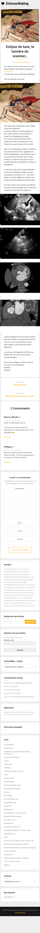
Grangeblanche (8, 823)
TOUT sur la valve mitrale (12, 861)
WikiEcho (7, 865)
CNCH (6, 775)
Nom (20, 523)
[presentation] (15, 545)
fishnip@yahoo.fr (9, 897)
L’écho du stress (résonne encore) (23, 697)
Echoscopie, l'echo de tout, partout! (15, 813)
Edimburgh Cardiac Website (12, 816)
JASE (5, 837)
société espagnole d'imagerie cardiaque (16, 858)
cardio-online (8, 764)
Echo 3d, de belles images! (12, 788)
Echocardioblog (17, 3)
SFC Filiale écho (9, 854)
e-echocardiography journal (12, 785)
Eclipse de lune (20, 385)
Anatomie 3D (8, 748)
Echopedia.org (8, 809)
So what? (15, 686)
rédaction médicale (10, 851)
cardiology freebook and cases (13, 771)
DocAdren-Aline (9, 778)
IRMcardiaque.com (10, 834)
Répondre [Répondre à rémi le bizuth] (7, 437)
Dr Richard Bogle (9, 781)
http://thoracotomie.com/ (12, 827)
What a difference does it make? (20, 396)
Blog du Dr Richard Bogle (11, 757)
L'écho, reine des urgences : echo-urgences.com (19, 841)
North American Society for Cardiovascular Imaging (20, 847)
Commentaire (20, 488)
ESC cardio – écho (9, 820)
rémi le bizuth (11, 417)
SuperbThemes (20, 913)
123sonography (9, 744)
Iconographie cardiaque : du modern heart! (17, 830)
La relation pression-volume (23, 683)
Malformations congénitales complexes (16, 844)
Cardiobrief (7, 768)
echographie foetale (10, 802)
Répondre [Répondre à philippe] (7, 462)
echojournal (7, 806)
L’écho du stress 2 (15, 693)
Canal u (6, 761)
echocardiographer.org (11, 799)
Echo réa (6, 792)
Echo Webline (8, 795)
